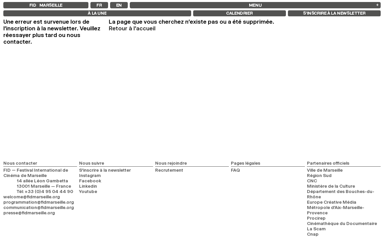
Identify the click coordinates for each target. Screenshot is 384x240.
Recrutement (169, 170)
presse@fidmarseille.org (29, 212)
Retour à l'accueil (132, 28)
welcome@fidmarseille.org (31, 196)
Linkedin (88, 186)
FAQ (235, 170)
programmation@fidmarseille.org (38, 202)
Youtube (88, 191)
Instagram (90, 175)
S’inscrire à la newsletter (105, 170)
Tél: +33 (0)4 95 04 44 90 (45, 191)
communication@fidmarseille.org (38, 207)
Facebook (90, 180)
